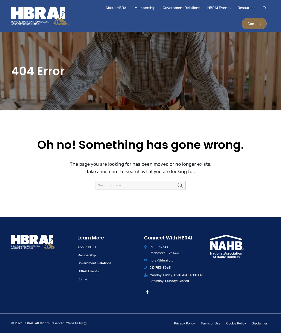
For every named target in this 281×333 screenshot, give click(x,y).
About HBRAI (88, 247)
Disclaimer (259, 323)
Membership (87, 255)
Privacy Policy (184, 323)
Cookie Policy (236, 323)
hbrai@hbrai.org (162, 260)
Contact (84, 279)
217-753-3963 (160, 268)
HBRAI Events (88, 271)
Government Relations (94, 263)
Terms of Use (210, 323)
